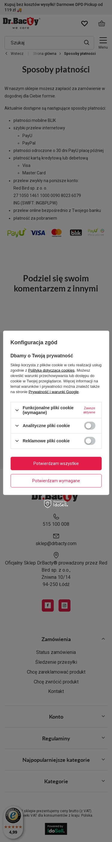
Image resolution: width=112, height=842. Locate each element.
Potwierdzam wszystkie (56, 463)
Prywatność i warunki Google (54, 392)
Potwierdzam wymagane (56, 480)
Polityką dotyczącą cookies (51, 370)
